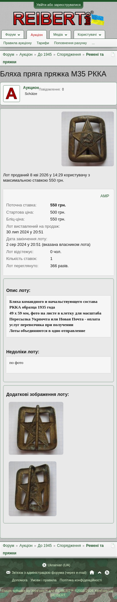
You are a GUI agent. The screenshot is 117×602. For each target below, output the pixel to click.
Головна (92, 572)
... (93, 43)
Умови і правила (43, 580)
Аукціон (36, 35)
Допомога (19, 580)
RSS (107, 572)
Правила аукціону (17, 43)
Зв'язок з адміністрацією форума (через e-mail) (49, 572)
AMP (104, 196)
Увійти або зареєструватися (59, 5)
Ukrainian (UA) (59, 565)
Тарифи (43, 43)
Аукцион (31, 88)
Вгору (99, 572)
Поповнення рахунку (70, 43)
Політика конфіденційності (81, 580)
